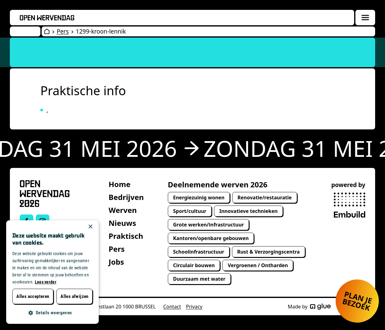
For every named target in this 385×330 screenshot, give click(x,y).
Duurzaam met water (199, 278)
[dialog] (52, 272)
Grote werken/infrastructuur (208, 224)
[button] (52, 313)
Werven (123, 210)
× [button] (90, 227)
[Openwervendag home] (47, 17)
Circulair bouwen (194, 265)
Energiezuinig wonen (199, 197)
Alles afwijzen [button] (74, 296)
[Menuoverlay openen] (365, 17)
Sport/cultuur (189, 211)
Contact (172, 306)
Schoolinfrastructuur (198, 251)
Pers (63, 31)
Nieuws (122, 223)
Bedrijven (126, 197)
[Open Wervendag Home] (47, 31)
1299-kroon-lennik (101, 31)
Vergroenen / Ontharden (258, 265)
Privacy (194, 306)
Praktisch (126, 236)
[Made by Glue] (320, 306)
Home (119, 184)
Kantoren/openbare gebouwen (211, 238)
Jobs (116, 262)
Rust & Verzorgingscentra (268, 251)
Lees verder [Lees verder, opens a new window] (45, 281)
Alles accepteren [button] (32, 296)
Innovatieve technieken (248, 211)
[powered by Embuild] (349, 205)
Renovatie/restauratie (265, 197)
